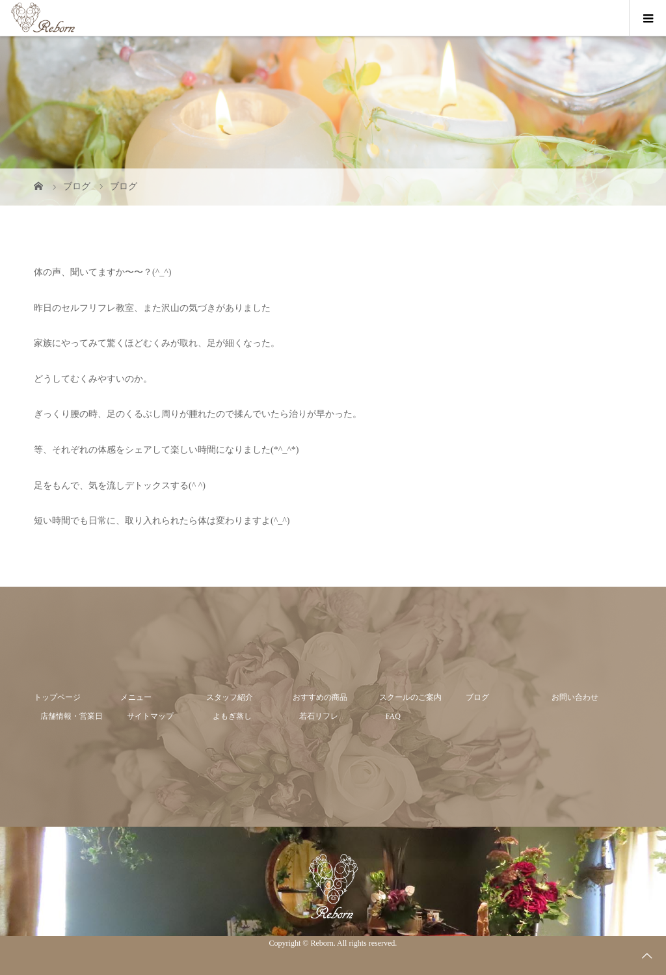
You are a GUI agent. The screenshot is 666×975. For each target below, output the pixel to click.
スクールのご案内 (410, 697)
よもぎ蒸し (232, 716)
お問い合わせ (575, 697)
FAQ (393, 716)
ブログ (477, 697)
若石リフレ (318, 716)
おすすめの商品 (320, 697)
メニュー (136, 697)
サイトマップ (150, 716)
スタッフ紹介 (229, 697)
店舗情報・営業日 (71, 716)
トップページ (57, 697)
